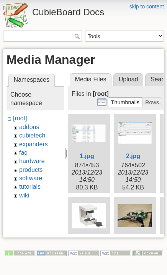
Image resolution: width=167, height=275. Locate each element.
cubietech (32, 135)
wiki (24, 195)
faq (23, 152)
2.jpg (133, 156)
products (31, 170)
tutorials (30, 186)
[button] (125, 102)
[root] (20, 118)
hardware (32, 161)
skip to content (146, 6)
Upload (128, 79)
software (30, 178)
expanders (33, 144)
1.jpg (87, 156)
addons (29, 127)
